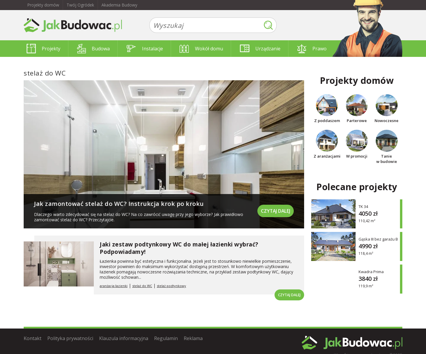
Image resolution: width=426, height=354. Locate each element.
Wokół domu (201, 48)
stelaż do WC (142, 285)
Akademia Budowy (119, 5)
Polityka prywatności (70, 338)
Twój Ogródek (80, 5)
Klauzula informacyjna (123, 338)
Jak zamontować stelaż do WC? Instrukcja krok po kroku (119, 204)
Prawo (312, 48)
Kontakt (32, 338)
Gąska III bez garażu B (378, 239)
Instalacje (145, 48)
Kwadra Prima (371, 271)
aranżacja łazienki (114, 285)
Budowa (93, 48)
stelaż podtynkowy (171, 285)
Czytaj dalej (275, 210)
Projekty (43, 48)
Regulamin (166, 338)
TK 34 (363, 206)
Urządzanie (260, 48)
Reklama (193, 338)
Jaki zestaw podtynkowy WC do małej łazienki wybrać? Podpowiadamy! (179, 248)
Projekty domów (43, 5)
